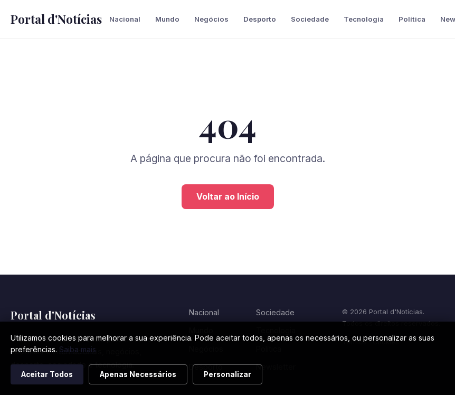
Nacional (124, 19)
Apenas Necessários (138, 374)
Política (412, 19)
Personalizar (227, 374)
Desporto (259, 19)
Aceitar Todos (47, 374)
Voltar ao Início (227, 196)
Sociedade (310, 19)
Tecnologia (364, 19)
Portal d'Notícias (56, 19)
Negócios (211, 19)
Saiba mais (77, 349)
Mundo (167, 19)
